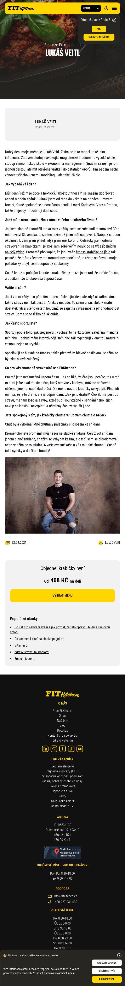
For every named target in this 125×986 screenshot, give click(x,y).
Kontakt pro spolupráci (63, 735)
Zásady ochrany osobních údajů (62, 781)
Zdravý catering (62, 740)
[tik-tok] (71, 749)
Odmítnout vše (106, 971)
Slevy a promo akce (62, 786)
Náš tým (62, 721)
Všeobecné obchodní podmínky (62, 776)
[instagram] (54, 749)
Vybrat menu (63, 596)
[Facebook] (62, 749)
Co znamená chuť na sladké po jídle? (39, 639)
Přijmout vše (106, 979)
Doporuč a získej (62, 791)
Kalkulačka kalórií (62, 801)
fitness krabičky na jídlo (93, 252)
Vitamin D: (21, 645)
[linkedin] (45, 749)
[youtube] (79, 749)
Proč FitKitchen (63, 711)
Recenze (62, 730)
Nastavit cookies (107, 962)
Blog (63, 725)
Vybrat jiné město (99, 37)
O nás (62, 716)
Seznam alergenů (62, 766)
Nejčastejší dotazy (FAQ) (62, 771)
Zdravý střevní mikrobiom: (32, 652)
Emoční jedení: (24, 659)
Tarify (62, 796)
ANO (99, 29)
